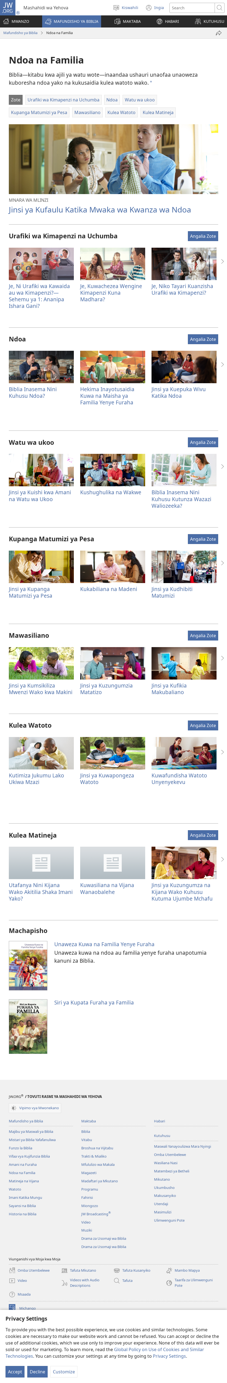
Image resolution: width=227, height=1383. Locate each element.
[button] (71, 21)
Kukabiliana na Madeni (108, 589)
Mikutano (162, 1179)
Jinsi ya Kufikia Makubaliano (169, 689)
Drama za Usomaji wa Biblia (103, 1238)
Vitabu (86, 1139)
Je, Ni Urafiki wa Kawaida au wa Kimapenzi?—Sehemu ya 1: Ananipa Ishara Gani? (39, 296)
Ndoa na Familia (22, 1172)
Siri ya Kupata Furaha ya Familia (94, 1002)
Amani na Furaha (23, 1164)
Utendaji (161, 1203)
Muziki (86, 1230)
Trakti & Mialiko (94, 1156)
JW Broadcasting (96, 1213)
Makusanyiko (165, 1195)
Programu (89, 1189)
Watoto (15, 1189)
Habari (159, 1121)
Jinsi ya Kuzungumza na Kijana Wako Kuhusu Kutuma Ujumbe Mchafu (182, 891)
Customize (64, 1372)
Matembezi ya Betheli (171, 1171)
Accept (15, 1372)
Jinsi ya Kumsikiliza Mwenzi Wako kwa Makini (40, 689)
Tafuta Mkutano (78, 1270)
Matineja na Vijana (24, 1180)
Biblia (85, 1131)
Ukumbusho (164, 1187)
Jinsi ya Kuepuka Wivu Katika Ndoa (179, 392)
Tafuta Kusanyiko (132, 1270)
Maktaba (88, 1121)
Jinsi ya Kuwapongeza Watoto (107, 779)
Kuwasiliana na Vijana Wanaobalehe (107, 888)
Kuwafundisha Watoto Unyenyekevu (179, 779)
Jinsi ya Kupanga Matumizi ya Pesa (30, 592)
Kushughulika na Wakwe (110, 492)
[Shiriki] (219, 32)
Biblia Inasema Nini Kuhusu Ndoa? (33, 392)
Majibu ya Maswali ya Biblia (31, 1131)
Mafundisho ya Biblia (20, 32)
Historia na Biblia (22, 1213)
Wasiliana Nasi (165, 1162)
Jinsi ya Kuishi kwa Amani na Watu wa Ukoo (40, 495)
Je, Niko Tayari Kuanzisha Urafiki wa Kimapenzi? (182, 289)
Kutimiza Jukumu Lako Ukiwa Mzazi (36, 779)
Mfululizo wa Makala (98, 1164)
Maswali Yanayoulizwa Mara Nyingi (182, 1146)
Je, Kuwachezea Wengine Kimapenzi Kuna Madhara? (111, 292)
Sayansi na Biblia (22, 1205)
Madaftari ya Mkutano (99, 1180)
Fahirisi (87, 1197)
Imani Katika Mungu (25, 1197)
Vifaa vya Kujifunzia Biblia (29, 1156)
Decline (37, 1372)
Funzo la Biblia (20, 1147)
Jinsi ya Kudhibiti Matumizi (172, 592)
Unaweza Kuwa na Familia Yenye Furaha (104, 944)
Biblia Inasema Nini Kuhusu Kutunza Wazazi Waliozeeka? (181, 498)
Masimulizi (162, 1212)
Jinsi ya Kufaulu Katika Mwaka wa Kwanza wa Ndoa (100, 209)
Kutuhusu (162, 1135)
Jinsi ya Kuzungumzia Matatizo (106, 689)
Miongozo (89, 1205)
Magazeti (88, 1172)
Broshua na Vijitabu (97, 1147)
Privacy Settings (169, 1356)
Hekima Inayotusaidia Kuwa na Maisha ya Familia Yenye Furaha (107, 395)
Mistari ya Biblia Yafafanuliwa (32, 1139)
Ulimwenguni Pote (169, 1220)
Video (86, 1222)
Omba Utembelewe (170, 1154)
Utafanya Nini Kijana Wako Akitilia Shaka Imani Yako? (41, 891)
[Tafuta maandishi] (192, 8)
